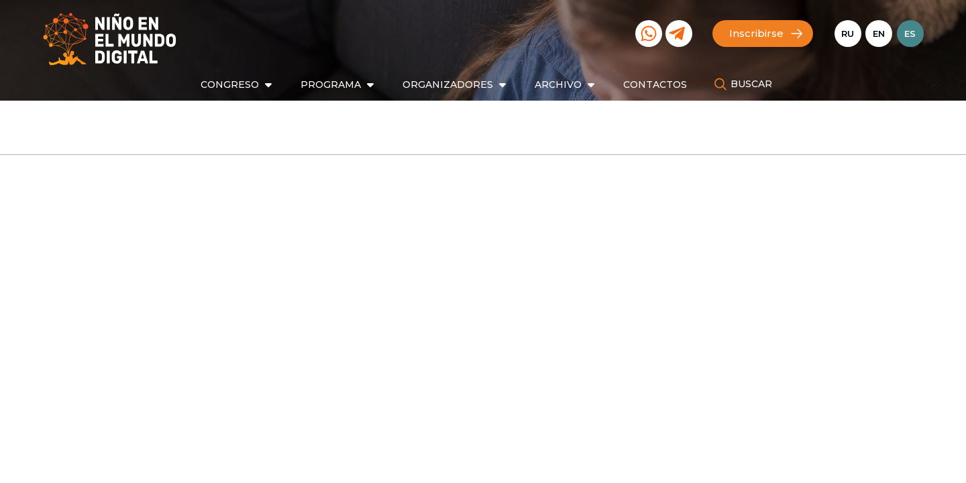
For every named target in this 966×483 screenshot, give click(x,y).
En (879, 33)
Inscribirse (756, 33)
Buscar (751, 84)
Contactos (655, 84)
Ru (847, 33)
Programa (331, 84)
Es (910, 33)
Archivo (558, 84)
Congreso (230, 84)
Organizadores (447, 84)
